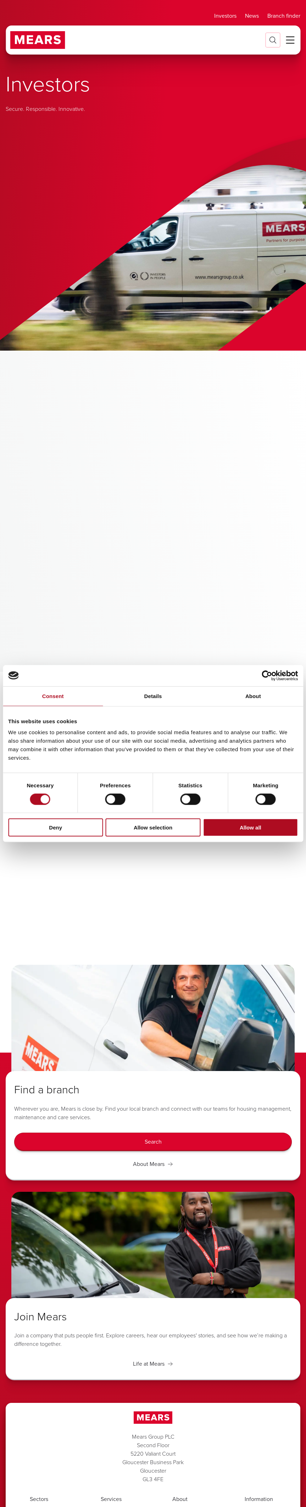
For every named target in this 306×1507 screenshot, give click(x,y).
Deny (55, 828)
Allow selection (153, 828)
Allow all (250, 828)
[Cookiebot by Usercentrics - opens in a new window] (267, 675)
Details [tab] (153, 696)
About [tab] (253, 696)
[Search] (153, 1142)
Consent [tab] (53, 696)
